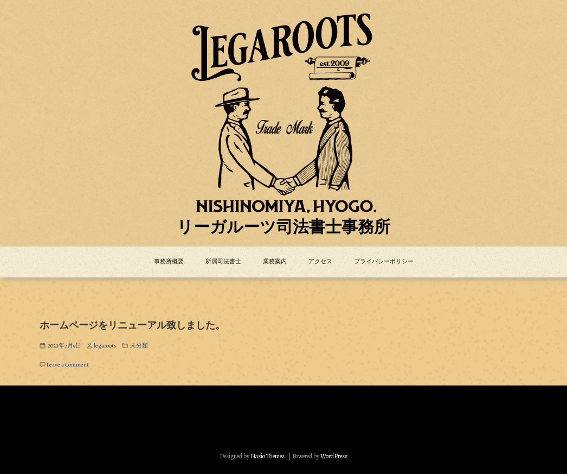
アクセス (320, 261)
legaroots (105, 346)
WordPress (333, 456)
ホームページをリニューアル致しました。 (132, 326)
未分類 (139, 346)
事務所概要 (169, 261)
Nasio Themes (268, 456)
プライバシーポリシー (384, 261)
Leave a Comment (68, 365)
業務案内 (275, 261)
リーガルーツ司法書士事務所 (283, 228)
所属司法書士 (223, 261)
